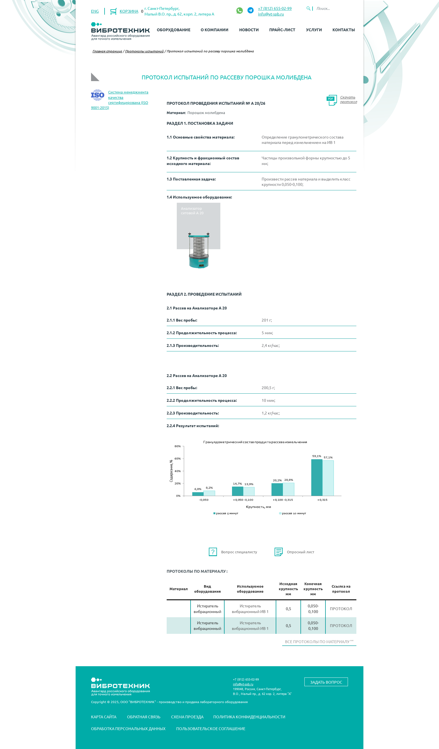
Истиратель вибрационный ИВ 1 (250, 608)
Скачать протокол (348, 99)
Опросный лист (300, 551)
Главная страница (107, 51)
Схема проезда (187, 716)
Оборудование (173, 29)
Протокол (341, 608)
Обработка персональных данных (128, 728)
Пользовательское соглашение (210, 728)
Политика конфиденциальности (249, 716)
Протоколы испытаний (144, 51)
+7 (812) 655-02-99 (275, 8)
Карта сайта (103, 716)
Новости (249, 29)
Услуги (314, 29)
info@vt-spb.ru (271, 13)
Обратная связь (143, 716)
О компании (214, 29)
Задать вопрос (326, 682)
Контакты (343, 29)
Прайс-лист (282, 29)
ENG (95, 11)
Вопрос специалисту (239, 551)
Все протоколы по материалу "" (319, 641)
